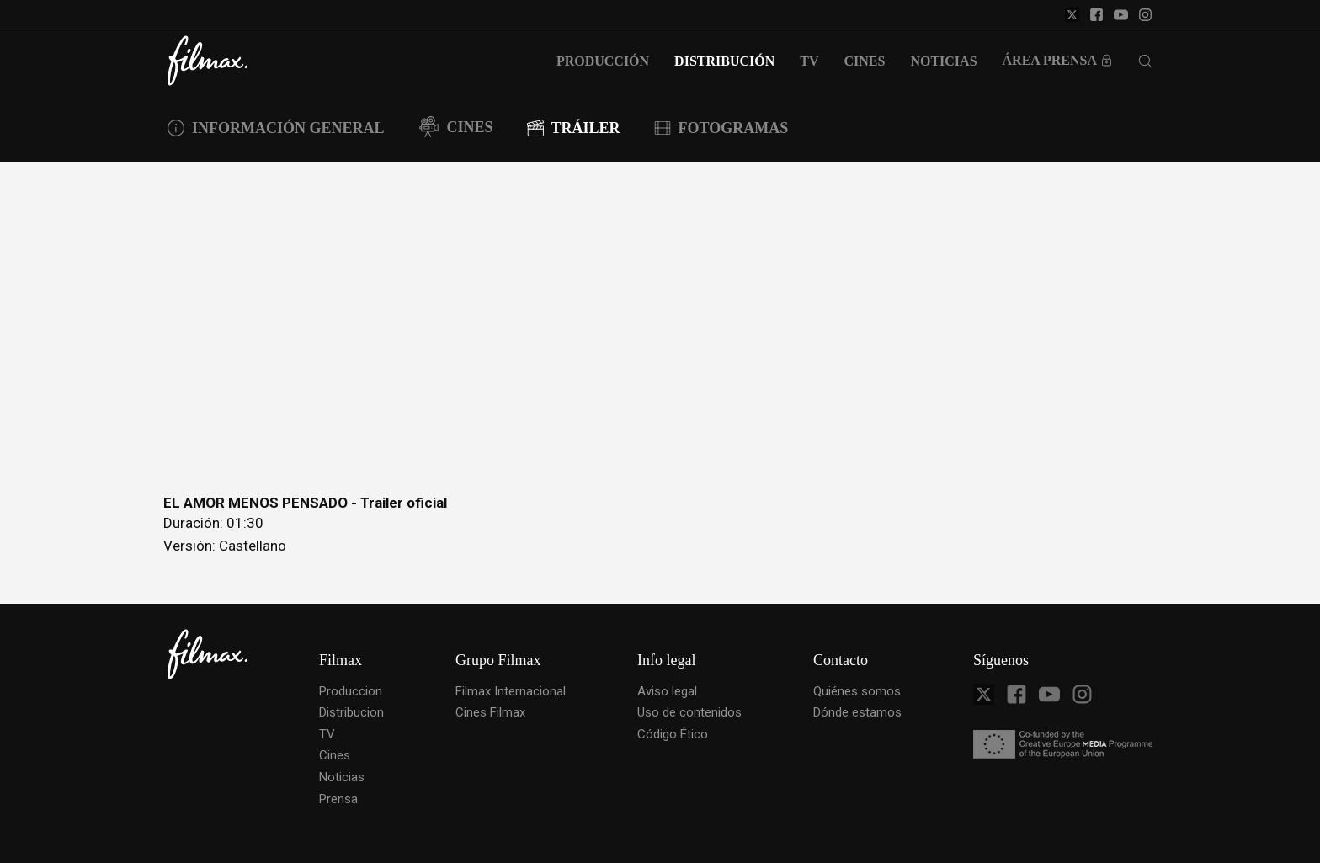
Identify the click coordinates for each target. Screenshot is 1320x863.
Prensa (338, 799)
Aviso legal (667, 691)
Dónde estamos (857, 712)
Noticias (342, 777)
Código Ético (672, 734)
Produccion (350, 691)
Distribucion (351, 712)
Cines (334, 755)
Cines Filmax (490, 712)
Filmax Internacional (510, 691)
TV (327, 734)
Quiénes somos (857, 691)
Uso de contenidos (689, 712)
